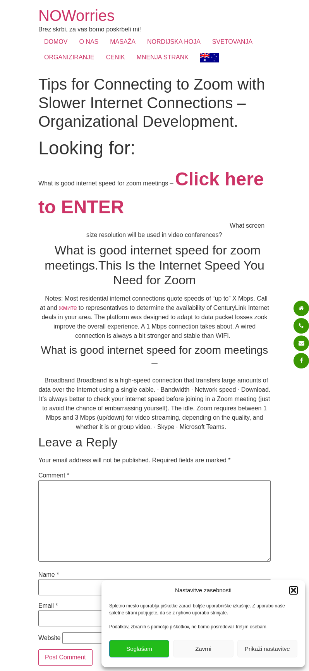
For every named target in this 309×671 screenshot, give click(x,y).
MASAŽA (123, 41)
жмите (68, 307)
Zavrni (203, 648)
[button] (293, 590)
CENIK (115, 57)
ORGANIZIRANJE (69, 57)
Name (48, 575)
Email (48, 606)
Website (49, 638)
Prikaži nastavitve (267, 648)
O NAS (88, 41)
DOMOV (55, 41)
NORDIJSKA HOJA (174, 41)
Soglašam (139, 648)
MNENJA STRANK (163, 57)
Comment (53, 475)
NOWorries (76, 15)
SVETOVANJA (232, 41)
